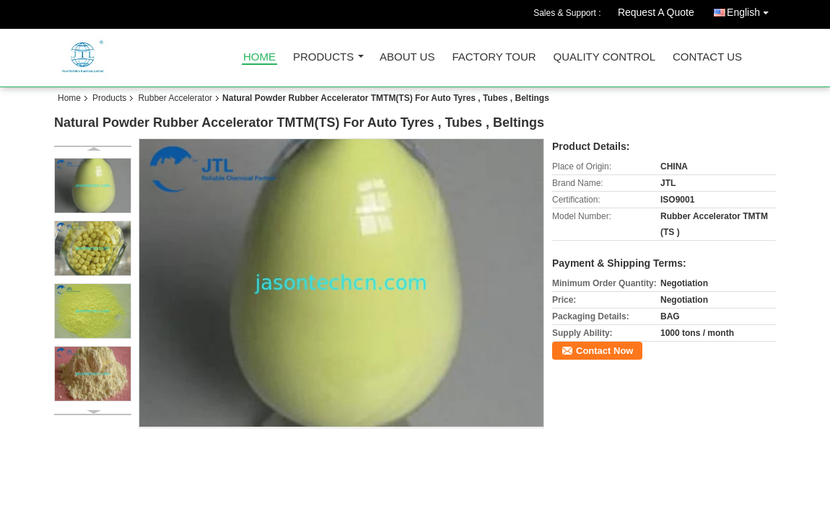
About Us (407, 57)
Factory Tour (494, 57)
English (751, 9)
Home (259, 57)
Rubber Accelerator (175, 98)
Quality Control (604, 57)
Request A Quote (656, 12)
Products (323, 57)
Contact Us (707, 57)
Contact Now (604, 350)
